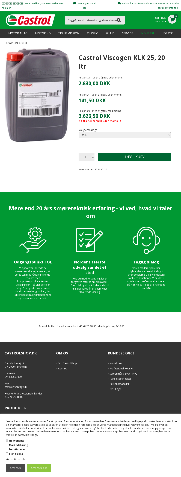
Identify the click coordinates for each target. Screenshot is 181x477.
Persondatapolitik (113, 431)
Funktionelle (17, 449)
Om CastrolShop (67, 363)
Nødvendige (16, 440)
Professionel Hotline (121, 368)
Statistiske (16, 453)
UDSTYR (167, 33)
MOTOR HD (43, 33)
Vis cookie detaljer (16, 459)
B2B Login (115, 389)
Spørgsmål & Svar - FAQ (123, 373)
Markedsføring (18, 445)
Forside (9, 43)
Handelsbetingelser (120, 378)
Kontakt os (115, 363)
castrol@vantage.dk (168, 7)
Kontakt (62, 368)
